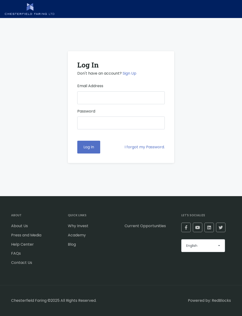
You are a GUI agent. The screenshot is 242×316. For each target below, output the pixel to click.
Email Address (90, 86)
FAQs (16, 253)
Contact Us (21, 262)
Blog (72, 244)
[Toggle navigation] (231, 9)
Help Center (22, 244)
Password (86, 111)
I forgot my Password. (145, 147)
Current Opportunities (145, 226)
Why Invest (78, 226)
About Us (19, 226)
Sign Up (129, 73)
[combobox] (203, 245)
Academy (77, 235)
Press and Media (26, 235)
